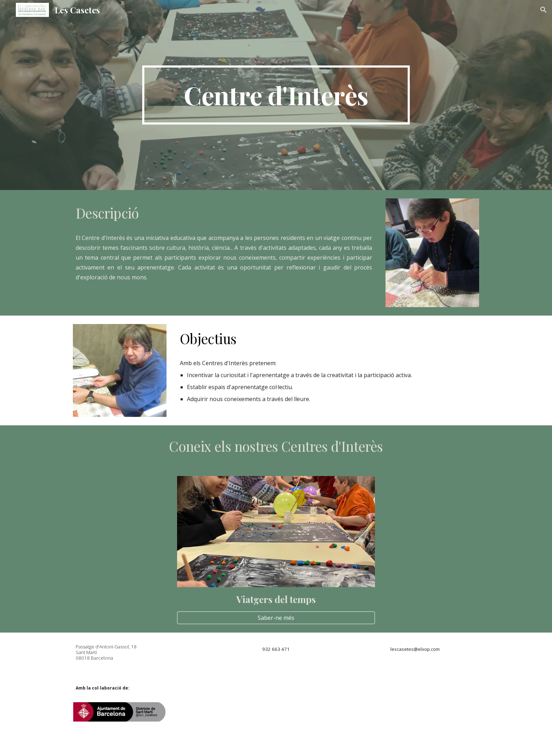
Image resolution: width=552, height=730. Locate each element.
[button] (543, 9)
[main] (276, 95)
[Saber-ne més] (276, 617)
